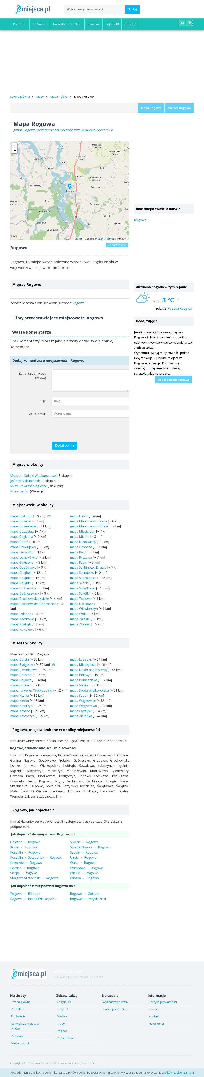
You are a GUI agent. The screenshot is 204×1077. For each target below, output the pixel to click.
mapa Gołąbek (21, 576)
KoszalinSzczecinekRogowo (36, 861)
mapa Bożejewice (23, 530)
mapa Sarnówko (82, 576)
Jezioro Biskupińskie (25, 485)
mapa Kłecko (19, 704)
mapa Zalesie (80, 623)
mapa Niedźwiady (83, 546)
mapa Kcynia (19, 699)
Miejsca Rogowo (179, 108)
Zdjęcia (112, 24)
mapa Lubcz (79, 520)
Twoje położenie (114, 1013)
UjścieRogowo (83, 861)
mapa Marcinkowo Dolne (88, 525)
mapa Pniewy (80, 679)
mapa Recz (78, 556)
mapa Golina (19, 689)
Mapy (40, 96)
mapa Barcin (19, 663)
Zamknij (188, 1072)
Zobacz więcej (117, 245)
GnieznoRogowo (25, 846)
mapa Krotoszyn (22, 720)
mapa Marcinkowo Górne (89, 530)
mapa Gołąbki (20, 582)
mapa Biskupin (21, 520)
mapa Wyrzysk (81, 715)
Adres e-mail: (37, 418)
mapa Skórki (79, 587)
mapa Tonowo (81, 602)
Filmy (130, 24)
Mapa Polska (59, 96)
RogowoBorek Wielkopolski (33, 903)
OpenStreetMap (106, 238)
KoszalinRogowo (25, 856)
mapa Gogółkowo (23, 571)
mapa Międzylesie (83, 668)
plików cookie (173, 1072)
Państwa (93, 24)
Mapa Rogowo (151, 108)
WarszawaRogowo (86, 872)
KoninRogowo (23, 851)
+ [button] (15, 145)
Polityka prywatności (163, 1006)
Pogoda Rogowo (179, 308)
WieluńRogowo (84, 877)
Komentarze (65, 1042)
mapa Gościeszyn (23, 592)
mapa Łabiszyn (81, 663)
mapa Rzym (78, 566)
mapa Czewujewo (23, 551)
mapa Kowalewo (22, 633)
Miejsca (62, 1020)
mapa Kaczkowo (22, 623)
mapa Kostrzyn (21, 710)
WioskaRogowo (84, 882)
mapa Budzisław (22, 535)
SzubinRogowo (84, 856)
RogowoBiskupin (25, 897)
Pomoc (153, 1013)
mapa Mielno (79, 540)
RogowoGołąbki (84, 897)
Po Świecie (39, 24)
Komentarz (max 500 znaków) (32, 376)
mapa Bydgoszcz (22, 668)
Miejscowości (20, 1047)
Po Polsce (20, 24)
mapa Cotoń (19, 546)
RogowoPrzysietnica (88, 903)
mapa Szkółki (80, 597)
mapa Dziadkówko (24, 561)
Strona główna (20, 96)
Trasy (61, 1027)
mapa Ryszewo (81, 561)
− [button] (15, 150)
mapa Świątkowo (82, 592)
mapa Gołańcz (20, 684)
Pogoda (62, 1035)
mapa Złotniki (80, 628)
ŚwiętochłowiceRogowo (90, 851)
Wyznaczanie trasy (115, 1006)
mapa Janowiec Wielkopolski (31, 694)
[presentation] (82, 434)
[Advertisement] (102, 63)
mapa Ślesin (79, 689)
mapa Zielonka (81, 720)
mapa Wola (78, 618)
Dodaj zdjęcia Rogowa (173, 379)
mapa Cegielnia (21, 540)
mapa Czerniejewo (24, 674)
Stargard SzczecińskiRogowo (34, 882)
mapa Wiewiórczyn (84, 612)
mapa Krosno (20, 715)
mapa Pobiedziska (83, 684)
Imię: (43, 405)
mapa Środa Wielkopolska (89, 694)
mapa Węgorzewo (83, 710)
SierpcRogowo (23, 877)
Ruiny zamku (19, 495)
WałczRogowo (83, 866)
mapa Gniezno (21, 679)
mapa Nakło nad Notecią (88, 674)
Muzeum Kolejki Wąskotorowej (33, 479)
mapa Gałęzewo (22, 566)
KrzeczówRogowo (26, 866)
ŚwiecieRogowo (84, 846)
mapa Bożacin (20, 525)
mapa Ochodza (81, 551)
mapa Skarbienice (83, 582)
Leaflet (78, 238)
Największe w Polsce (67, 24)
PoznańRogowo (24, 872)
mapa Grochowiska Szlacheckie (33, 608)
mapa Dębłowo (21, 556)
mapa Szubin (79, 699)
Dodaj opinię (64, 449)
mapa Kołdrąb (20, 628)
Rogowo (78, 303)
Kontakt (154, 1020)
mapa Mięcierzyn (82, 535)
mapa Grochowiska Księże (29, 602)
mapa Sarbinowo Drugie (88, 571)
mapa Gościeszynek (24, 597)
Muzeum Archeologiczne (28, 490)
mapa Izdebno (20, 618)
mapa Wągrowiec (83, 704)
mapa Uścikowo (81, 608)
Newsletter (156, 1027)
